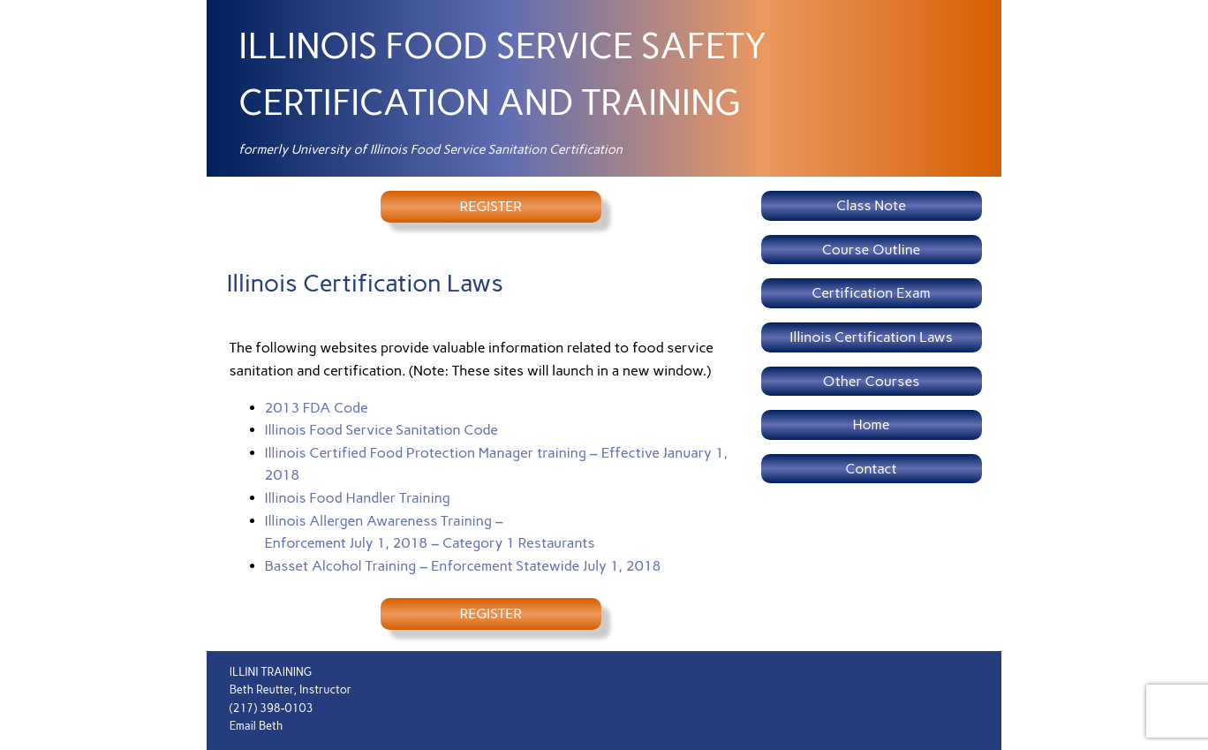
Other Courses (871, 381)
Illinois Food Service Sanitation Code (382, 429)
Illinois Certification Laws (870, 337)
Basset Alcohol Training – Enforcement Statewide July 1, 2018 (463, 565)
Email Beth (256, 725)
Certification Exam (871, 292)
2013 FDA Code (316, 407)
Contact (870, 468)
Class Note (871, 205)
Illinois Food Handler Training (357, 497)
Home (871, 424)
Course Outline (871, 249)
